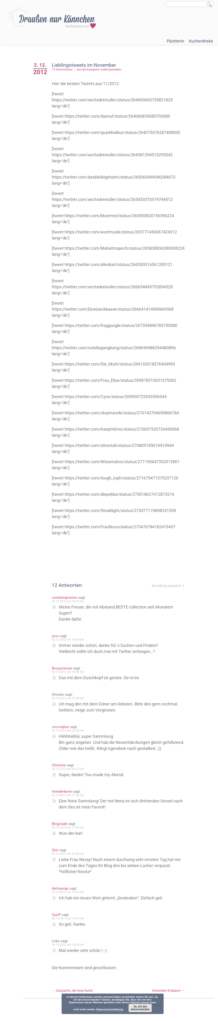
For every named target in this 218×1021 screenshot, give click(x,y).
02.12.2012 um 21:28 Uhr (68, 795)
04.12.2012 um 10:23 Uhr (68, 892)
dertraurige (60, 888)
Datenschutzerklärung (109, 1009)
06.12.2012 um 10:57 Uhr (68, 918)
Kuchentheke (201, 41)
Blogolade (59, 824)
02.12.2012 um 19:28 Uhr (68, 698)
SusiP (56, 915)
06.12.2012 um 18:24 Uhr (68, 944)
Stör (55, 850)
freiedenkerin (62, 791)
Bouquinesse (62, 668)
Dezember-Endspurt (168, 990)
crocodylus (60, 727)
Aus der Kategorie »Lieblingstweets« (99, 69)
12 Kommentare (62, 69)
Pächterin (175, 41)
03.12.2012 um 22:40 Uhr (68, 853)
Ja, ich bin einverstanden (140, 1008)
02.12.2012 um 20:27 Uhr (68, 769)
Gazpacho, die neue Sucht (72, 990)
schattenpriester (64, 597)
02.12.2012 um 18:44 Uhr (68, 639)
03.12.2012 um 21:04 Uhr (68, 827)
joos (55, 636)
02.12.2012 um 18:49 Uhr (68, 672)
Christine (59, 765)
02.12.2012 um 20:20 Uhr (68, 730)
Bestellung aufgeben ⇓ (168, 586)
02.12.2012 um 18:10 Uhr (68, 601)
